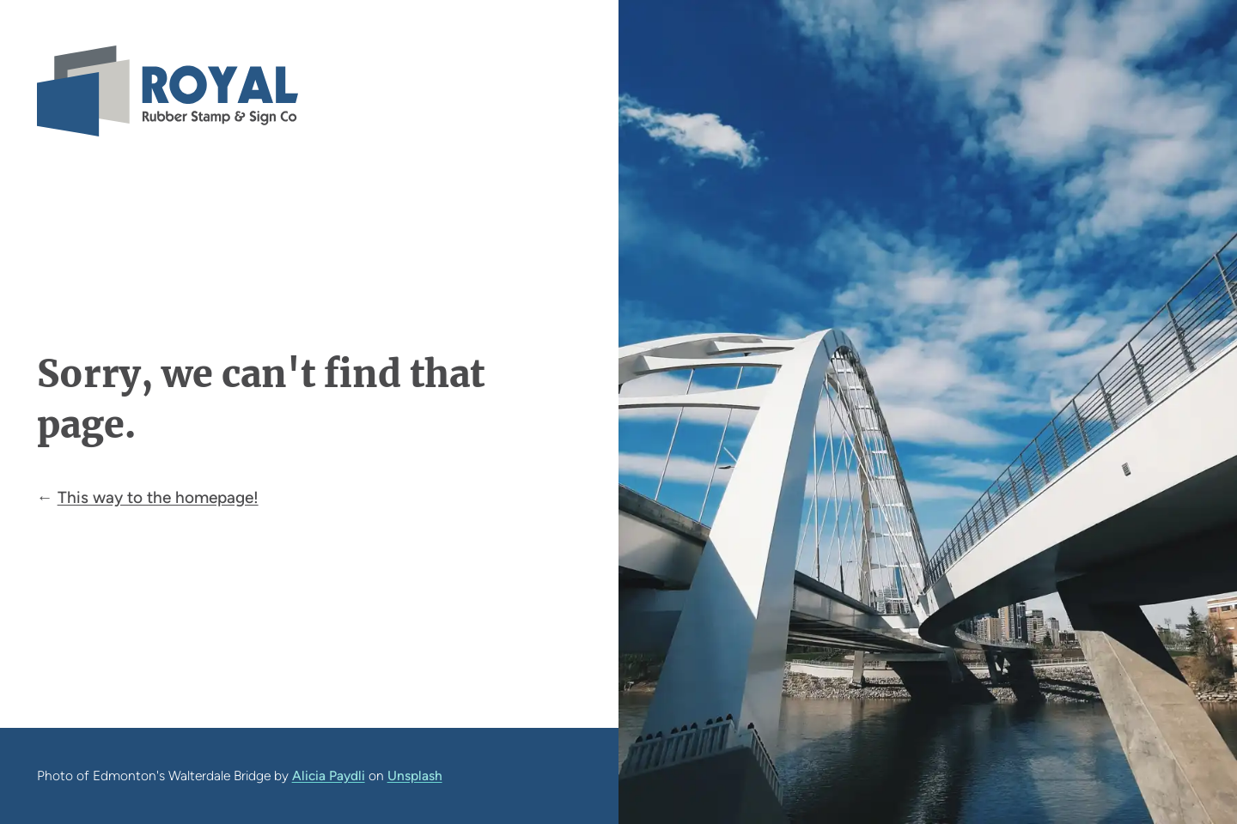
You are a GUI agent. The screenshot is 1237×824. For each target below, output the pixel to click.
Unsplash (414, 775)
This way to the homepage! (158, 497)
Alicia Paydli (328, 775)
